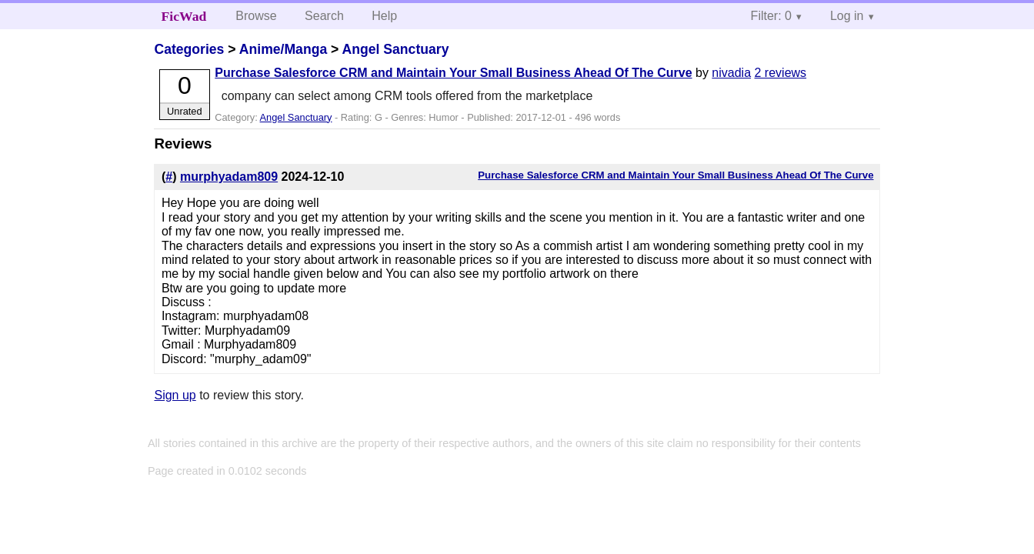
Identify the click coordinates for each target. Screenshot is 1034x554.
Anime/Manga (283, 49)
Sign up (174, 395)
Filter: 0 (771, 15)
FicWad (184, 16)
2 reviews (781, 72)
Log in (847, 15)
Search (324, 15)
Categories (189, 49)
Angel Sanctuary (395, 49)
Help (384, 15)
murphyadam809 (229, 176)
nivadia (731, 72)
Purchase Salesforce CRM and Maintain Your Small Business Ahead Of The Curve (453, 72)
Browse (255, 15)
